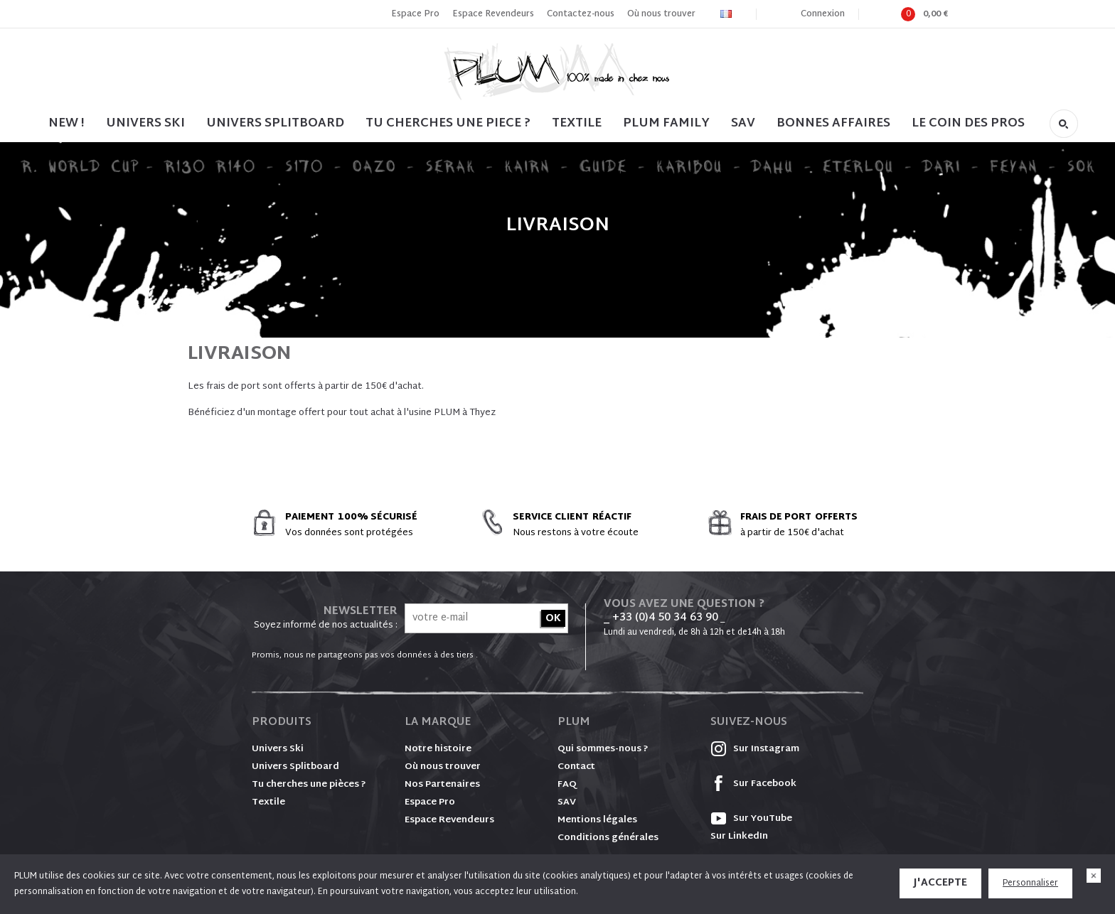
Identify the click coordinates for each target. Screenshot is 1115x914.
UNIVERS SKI (145, 123)
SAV (743, 123)
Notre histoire (438, 749)
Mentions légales (597, 820)
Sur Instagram (754, 749)
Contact (576, 766)
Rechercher (1064, 123)
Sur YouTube (751, 818)
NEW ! (66, 123)
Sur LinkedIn (739, 836)
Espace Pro (415, 14)
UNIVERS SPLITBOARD (275, 123)
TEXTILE (577, 123)
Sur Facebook (753, 783)
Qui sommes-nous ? (603, 749)
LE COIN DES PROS (968, 123)
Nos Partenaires (442, 784)
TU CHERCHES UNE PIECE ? (448, 123)
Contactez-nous (580, 14)
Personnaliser (1030, 883)
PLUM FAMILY (666, 123)
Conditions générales (608, 837)
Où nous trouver (661, 14)
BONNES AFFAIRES (833, 123)
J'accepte (940, 883)
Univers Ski (278, 749)
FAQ (567, 784)
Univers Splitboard (295, 766)
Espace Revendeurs (493, 14)
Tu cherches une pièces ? (309, 784)
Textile (268, 802)
